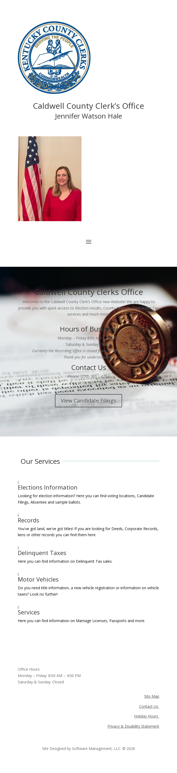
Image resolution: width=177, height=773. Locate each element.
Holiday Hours (146, 716)
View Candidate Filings (88, 400)
